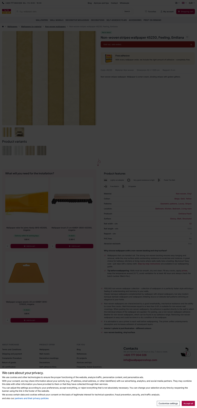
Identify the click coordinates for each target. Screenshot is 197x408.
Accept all (188, 403)
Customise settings (168, 403)
